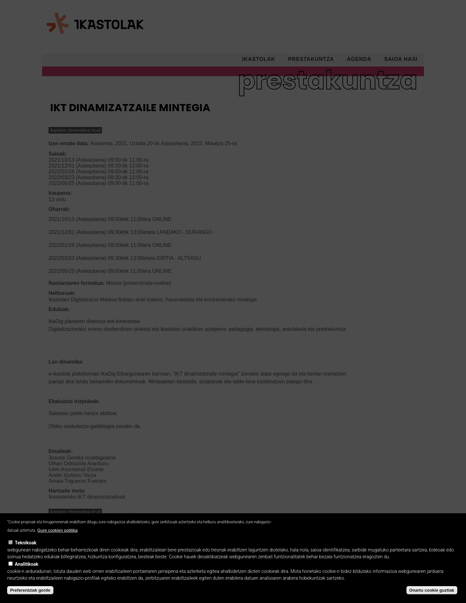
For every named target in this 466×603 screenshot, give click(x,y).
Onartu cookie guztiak (431, 596)
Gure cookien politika (57, 536)
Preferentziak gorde (30, 596)
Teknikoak (26, 549)
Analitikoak (27, 570)
